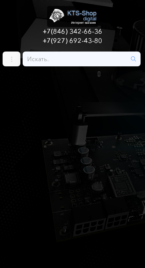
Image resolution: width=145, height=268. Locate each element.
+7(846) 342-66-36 (72, 31)
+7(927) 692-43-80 (72, 41)
